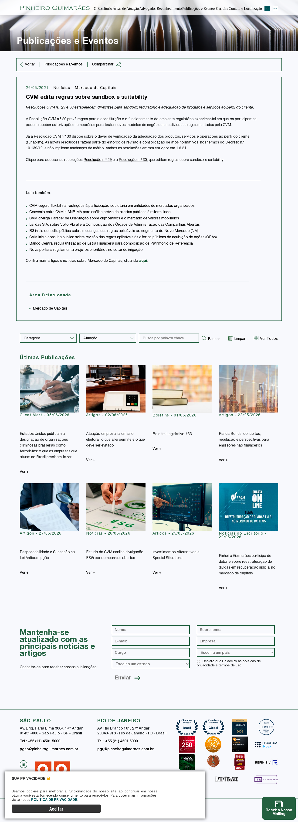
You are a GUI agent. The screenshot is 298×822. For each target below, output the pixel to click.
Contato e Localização (245, 8)
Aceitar (190, 807)
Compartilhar (106, 64)
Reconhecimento (169, 8)
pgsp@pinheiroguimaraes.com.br (49, 749)
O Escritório (103, 8)
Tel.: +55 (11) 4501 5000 (40, 742)
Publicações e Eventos (199, 8)
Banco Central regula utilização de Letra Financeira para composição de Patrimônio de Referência (111, 244)
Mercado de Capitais (95, 88)
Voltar (30, 65)
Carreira (222, 8)
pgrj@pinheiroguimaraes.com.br (125, 749)
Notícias (62, 88)
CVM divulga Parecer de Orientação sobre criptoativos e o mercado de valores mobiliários (104, 219)
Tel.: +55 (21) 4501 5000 (117, 742)
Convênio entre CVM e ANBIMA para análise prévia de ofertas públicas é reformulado (100, 212)
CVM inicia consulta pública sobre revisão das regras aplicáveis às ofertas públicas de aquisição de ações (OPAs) (123, 237)
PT (267, 7)
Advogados (147, 8)
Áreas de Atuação (126, 8)
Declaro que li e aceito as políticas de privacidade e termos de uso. (229, 663)
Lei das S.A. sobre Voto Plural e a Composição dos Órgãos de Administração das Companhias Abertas (114, 225)
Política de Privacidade (45, 810)
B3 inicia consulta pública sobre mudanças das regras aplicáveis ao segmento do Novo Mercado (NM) (114, 231)
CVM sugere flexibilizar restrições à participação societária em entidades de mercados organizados (112, 206)
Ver (24, 472)
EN (275, 7)
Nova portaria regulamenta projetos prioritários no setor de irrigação (86, 250)
